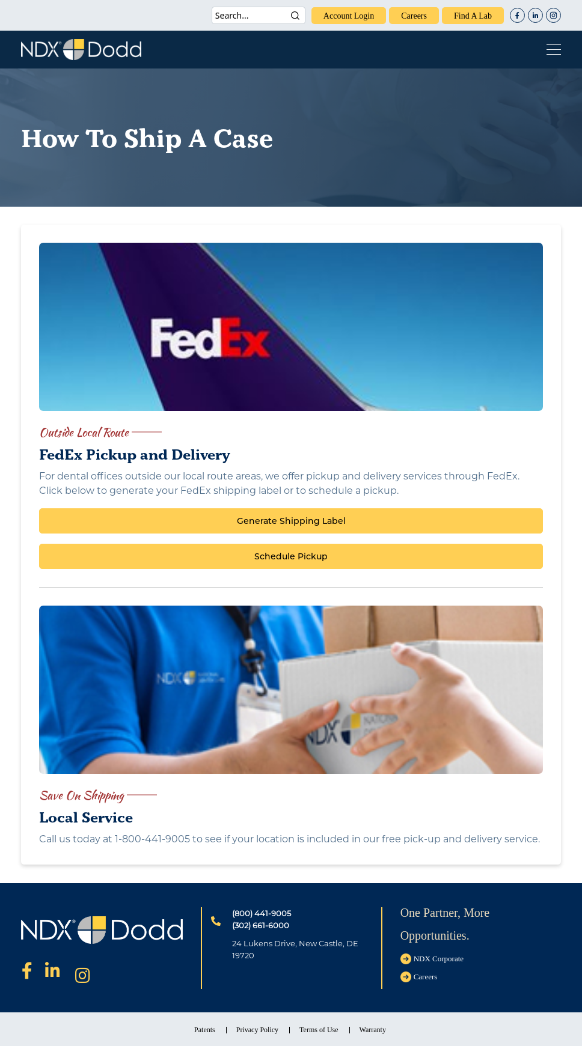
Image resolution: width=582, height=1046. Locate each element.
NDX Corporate (439, 958)
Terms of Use (318, 1030)
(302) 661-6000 (260, 925)
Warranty (373, 1030)
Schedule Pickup (291, 556)
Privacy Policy (257, 1030)
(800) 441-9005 (261, 913)
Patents (204, 1030)
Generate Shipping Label (291, 520)
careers (414, 15)
